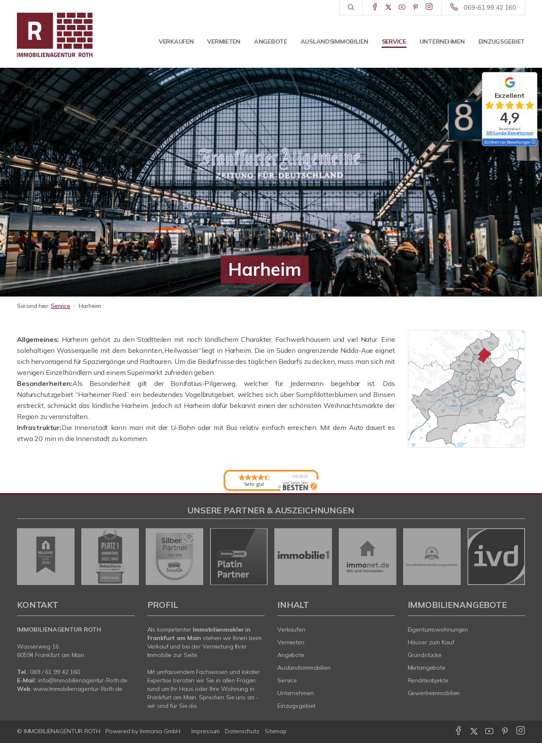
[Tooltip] (533, 142)
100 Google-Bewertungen (510, 132)
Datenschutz (242, 731)
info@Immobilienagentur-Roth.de (82, 680)
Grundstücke (425, 655)
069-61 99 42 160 (490, 7)
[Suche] (350, 7)
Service (394, 41)
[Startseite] (76, 34)
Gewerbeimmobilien (434, 693)
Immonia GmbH (160, 731)
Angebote (270, 41)
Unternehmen (442, 41)
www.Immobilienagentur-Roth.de (77, 689)
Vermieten (223, 41)
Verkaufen (176, 41)
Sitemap (276, 731)
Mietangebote (427, 667)
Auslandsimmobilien (334, 41)
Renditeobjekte (428, 680)
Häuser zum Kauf (431, 642)
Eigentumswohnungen (438, 629)
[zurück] (26, 556)
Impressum (205, 731)
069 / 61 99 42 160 (55, 672)
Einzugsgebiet (501, 41)
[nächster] (515, 556)
